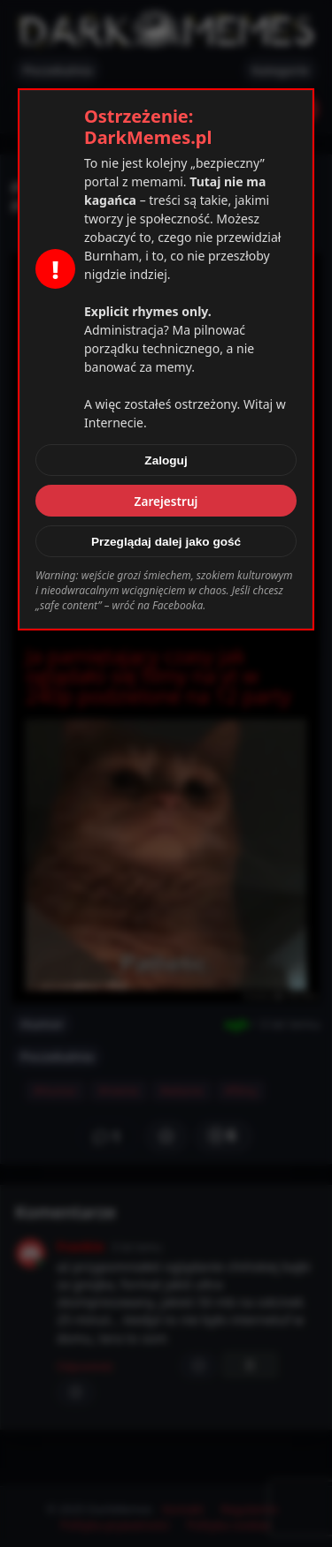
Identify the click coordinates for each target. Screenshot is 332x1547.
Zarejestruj (166, 501)
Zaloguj (165, 460)
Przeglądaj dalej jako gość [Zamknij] (166, 541)
